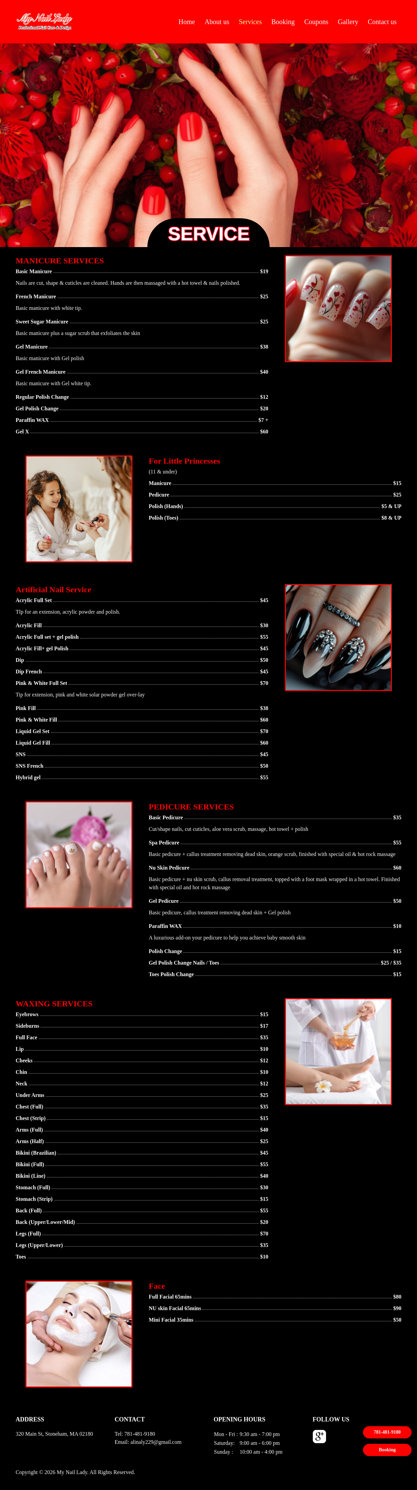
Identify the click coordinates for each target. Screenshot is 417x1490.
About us (216, 21)
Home (187, 21)
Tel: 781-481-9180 (135, 1434)
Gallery (348, 21)
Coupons (316, 21)
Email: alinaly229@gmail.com (148, 1442)
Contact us (382, 21)
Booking (283, 21)
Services (250, 21)
